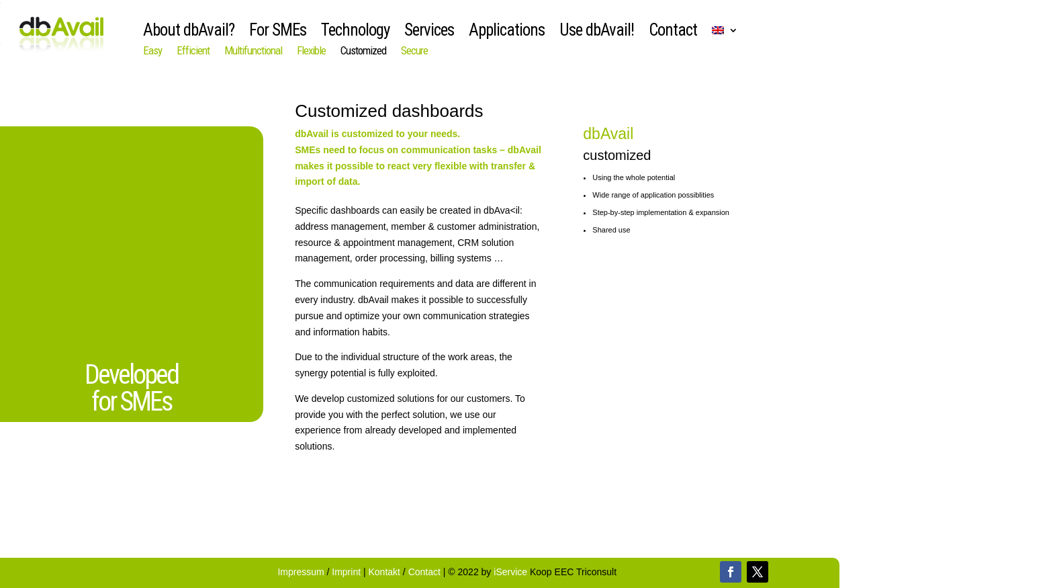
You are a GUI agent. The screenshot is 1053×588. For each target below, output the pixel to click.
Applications (507, 33)
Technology (355, 33)
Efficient (193, 51)
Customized (363, 51)
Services (429, 33)
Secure (414, 51)
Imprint (347, 571)
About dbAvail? (188, 33)
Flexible (311, 51)
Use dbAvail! (596, 33)
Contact (673, 33)
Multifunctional (253, 51)
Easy (152, 51)
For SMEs (277, 33)
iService (510, 571)
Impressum (301, 571)
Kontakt (384, 571)
